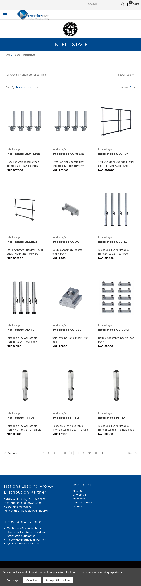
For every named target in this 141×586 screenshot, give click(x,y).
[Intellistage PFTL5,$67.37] (70, 385)
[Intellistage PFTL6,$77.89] (24, 385)
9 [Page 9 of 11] (71, 453)
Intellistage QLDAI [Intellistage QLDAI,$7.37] (66, 241)
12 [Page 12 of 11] (89, 453)
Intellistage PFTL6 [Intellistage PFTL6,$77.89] (21, 417)
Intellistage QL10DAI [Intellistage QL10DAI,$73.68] (113, 329)
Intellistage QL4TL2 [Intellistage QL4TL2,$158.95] (113, 241)
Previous (11, 453)
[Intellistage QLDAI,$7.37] (70, 209)
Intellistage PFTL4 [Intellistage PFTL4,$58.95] (112, 417)
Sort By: (10, 87)
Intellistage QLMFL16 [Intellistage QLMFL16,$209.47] (68, 153)
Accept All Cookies (58, 580)
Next (132, 453)
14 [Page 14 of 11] (102, 453)
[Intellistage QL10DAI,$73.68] (116, 297)
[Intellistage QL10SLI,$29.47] (70, 297)
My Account (80, 498)
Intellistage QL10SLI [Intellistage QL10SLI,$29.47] (67, 329)
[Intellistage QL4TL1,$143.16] (24, 297)
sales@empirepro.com (17, 506)
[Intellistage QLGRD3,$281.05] (24, 209)
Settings (12, 580)
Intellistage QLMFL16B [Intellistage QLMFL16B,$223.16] (23, 153)
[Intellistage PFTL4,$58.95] (116, 385)
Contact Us (79, 494)
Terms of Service (82, 502)
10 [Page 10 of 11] (78, 453)
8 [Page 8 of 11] (65, 453)
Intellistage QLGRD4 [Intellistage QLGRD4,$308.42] (113, 153)
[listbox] (28, 87)
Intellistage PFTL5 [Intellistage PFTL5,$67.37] (66, 417)
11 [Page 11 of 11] (84, 453)
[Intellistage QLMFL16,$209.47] (70, 121)
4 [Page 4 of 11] (43, 453)
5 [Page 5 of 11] (49, 453)
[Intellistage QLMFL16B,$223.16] (24, 121)
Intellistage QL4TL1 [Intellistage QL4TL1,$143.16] (21, 329)
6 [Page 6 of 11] (54, 453)
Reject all (32, 580)
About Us (78, 491)
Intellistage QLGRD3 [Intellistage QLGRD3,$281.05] (22, 241)
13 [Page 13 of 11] (96, 453)
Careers (77, 506)
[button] (70, 74)
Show (124, 87)
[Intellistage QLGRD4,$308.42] (116, 121)
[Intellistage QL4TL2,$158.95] (116, 209)
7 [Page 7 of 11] (59, 453)
